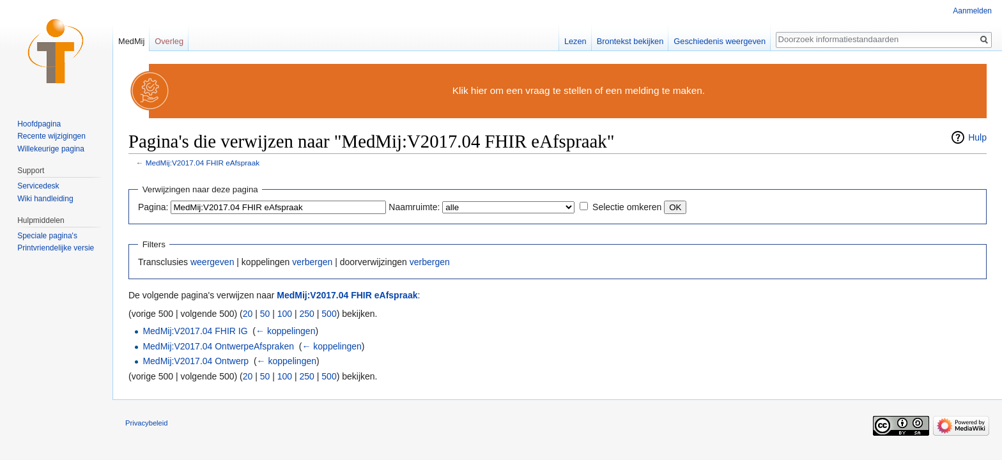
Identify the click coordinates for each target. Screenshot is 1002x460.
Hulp (977, 137)
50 (265, 314)
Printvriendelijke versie (55, 247)
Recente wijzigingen (51, 136)
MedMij (131, 41)
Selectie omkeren (626, 207)
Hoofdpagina (39, 123)
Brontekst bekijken (630, 41)
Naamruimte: (414, 207)
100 (284, 314)
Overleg (169, 41)
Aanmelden (972, 10)
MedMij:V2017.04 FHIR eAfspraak (202, 162)
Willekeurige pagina (50, 148)
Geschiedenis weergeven (720, 41)
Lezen (575, 41)
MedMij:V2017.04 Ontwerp (196, 361)
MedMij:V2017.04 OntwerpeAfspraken (218, 346)
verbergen (312, 262)
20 (248, 314)
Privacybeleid (146, 423)
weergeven (212, 262)
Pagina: (153, 207)
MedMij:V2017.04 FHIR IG (195, 331)
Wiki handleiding (45, 198)
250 (307, 314)
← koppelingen (285, 331)
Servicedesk (38, 185)
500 (328, 314)
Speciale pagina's (47, 235)
